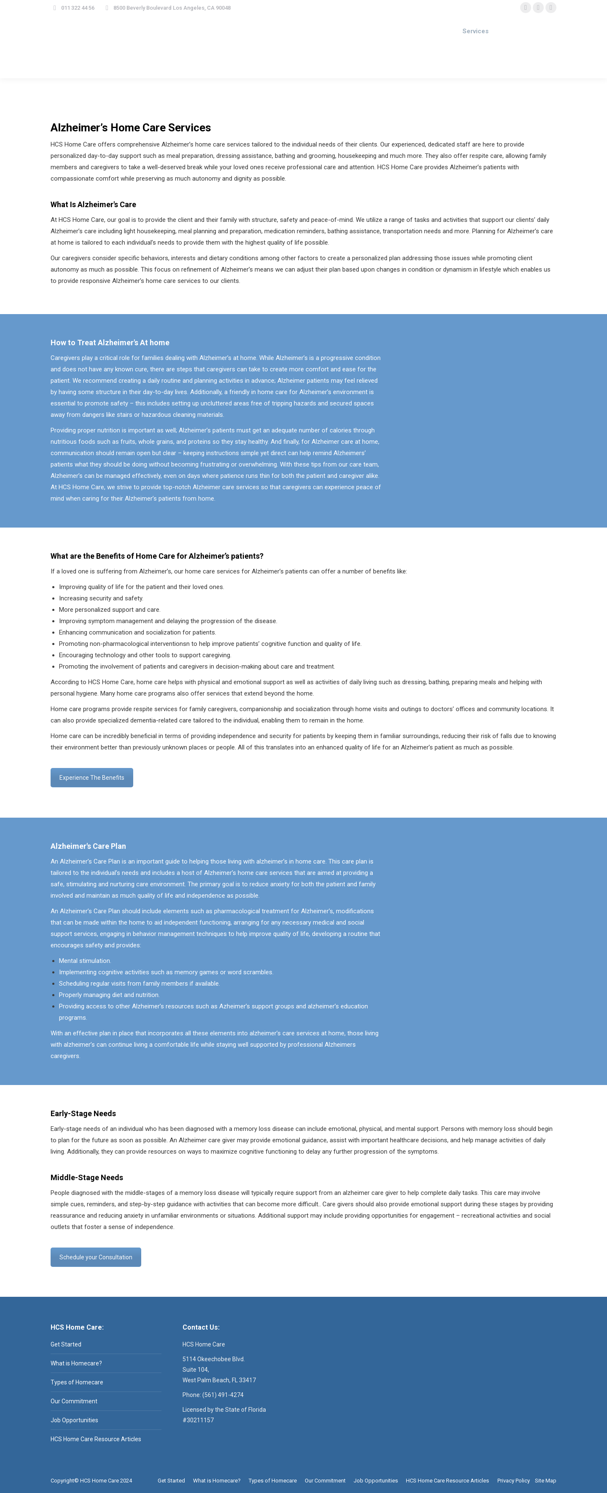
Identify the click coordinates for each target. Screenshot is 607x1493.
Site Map (545, 1480)
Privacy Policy (513, 1480)
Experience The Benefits (91, 777)
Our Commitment (74, 1401)
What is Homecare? (76, 1363)
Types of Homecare (77, 1382)
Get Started (66, 1344)
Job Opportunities (74, 1420)
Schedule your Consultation (95, 1257)
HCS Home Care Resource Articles (96, 1439)
